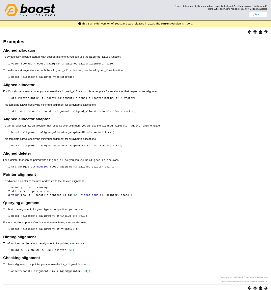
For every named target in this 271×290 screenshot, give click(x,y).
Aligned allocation (19, 50)
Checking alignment (21, 254)
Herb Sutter (213, 9)
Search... (258, 14)
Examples (13, 41)
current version (171, 23)
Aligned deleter (17, 151)
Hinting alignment (19, 233)
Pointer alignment (19, 172)
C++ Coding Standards (256, 9)
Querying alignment (21, 200)
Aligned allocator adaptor (26, 117)
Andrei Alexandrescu (234, 9)
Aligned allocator (19, 84)
